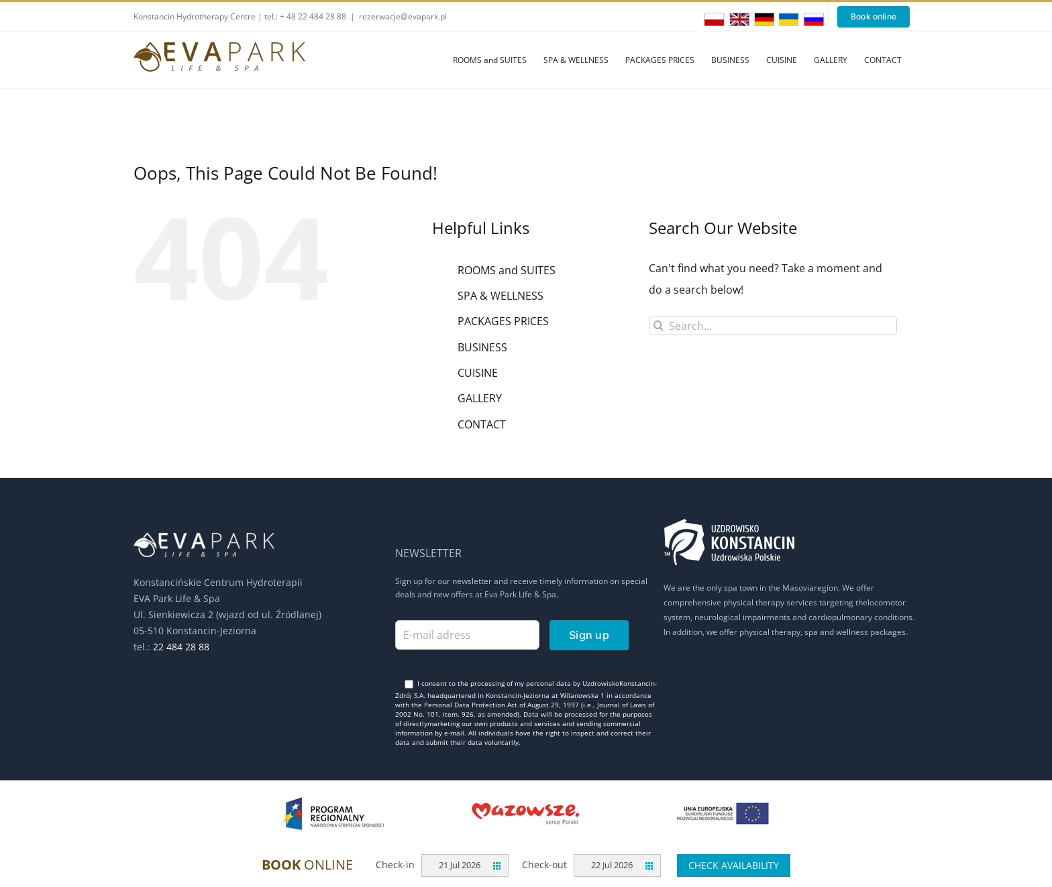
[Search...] (773, 325)
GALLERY (480, 398)
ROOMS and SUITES (507, 270)
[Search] (658, 325)
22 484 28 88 (181, 646)
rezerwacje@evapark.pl (403, 16)
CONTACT (482, 424)
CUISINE (478, 372)
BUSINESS (482, 347)
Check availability (733, 865)
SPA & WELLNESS (500, 295)
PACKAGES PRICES (503, 321)
